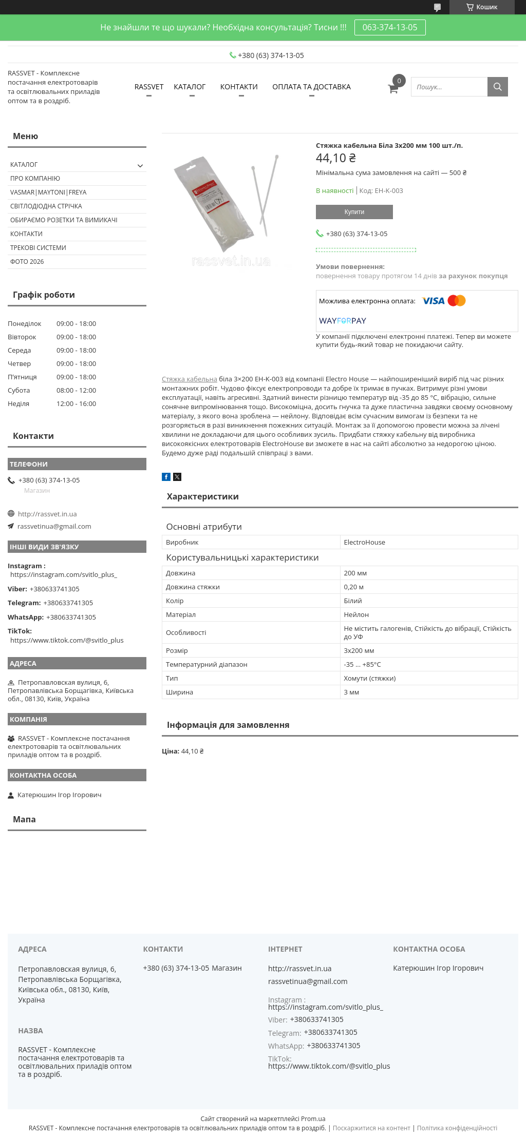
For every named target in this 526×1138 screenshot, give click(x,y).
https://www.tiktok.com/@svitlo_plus (67, 640)
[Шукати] (497, 87)
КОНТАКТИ (239, 86)
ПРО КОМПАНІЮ (35, 178)
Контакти (26, 233)
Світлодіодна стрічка (46, 206)
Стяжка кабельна (189, 378)
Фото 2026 (27, 261)
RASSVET (149, 86)
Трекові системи (38, 247)
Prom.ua (313, 1118)
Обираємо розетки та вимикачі (64, 220)
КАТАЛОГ (189, 86)
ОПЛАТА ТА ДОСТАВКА (311, 86)
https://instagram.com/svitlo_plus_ (63, 574)
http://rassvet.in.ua (47, 514)
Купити (354, 212)
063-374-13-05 (390, 27)
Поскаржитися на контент (371, 1128)
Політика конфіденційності (457, 1128)
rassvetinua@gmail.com (54, 526)
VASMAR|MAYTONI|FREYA (48, 192)
